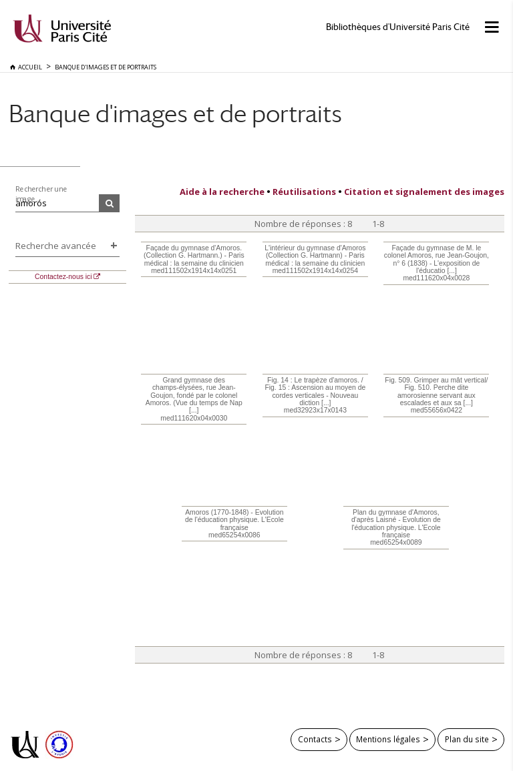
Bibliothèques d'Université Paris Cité (398, 27)
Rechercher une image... (41, 194)
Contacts (315, 739)
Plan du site (467, 739)
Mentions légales (388, 739)
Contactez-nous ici (63, 276)
